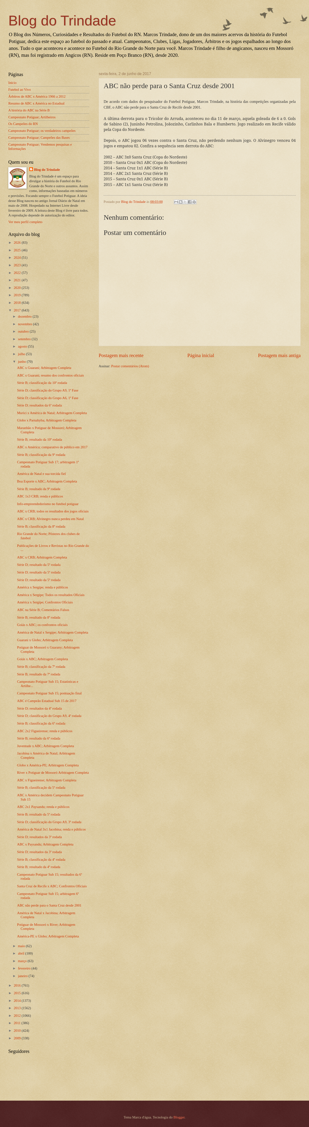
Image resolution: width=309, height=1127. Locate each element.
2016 (18, 985)
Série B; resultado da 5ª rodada (38, 814)
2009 (18, 1038)
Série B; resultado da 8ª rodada (38, 617)
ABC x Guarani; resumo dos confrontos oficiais (50, 375)
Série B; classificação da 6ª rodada (41, 723)
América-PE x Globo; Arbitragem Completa (48, 936)
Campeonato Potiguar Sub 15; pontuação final (49, 693)
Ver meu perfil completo (25, 222)
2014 (18, 1001)
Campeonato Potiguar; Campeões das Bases (39, 137)
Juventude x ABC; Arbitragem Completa (45, 746)
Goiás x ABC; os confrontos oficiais (42, 625)
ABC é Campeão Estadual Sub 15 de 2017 (47, 701)
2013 (18, 1008)
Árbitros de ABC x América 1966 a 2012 (37, 96)
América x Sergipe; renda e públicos (42, 587)
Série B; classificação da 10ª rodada (42, 383)
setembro (25, 339)
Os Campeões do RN (23, 124)
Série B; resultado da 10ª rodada (39, 439)
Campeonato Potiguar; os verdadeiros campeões (42, 131)
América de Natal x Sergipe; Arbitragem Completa (52, 632)
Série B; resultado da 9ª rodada (38, 489)
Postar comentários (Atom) (130, 366)
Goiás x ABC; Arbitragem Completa (42, 659)
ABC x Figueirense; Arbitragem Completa (46, 780)
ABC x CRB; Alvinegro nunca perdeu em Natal (50, 519)
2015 (18, 993)
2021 (18, 280)
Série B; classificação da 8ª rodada (41, 526)
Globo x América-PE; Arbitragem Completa (48, 765)
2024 (18, 257)
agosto (23, 346)
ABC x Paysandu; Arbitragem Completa (45, 844)
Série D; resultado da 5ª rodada (39, 565)
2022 (18, 273)
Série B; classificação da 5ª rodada (41, 787)
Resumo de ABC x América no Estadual (36, 103)
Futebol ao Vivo (19, 89)
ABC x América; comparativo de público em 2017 (52, 447)
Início (12, 83)
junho (22, 361)
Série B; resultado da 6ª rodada (38, 738)
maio (22, 946)
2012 (18, 1015)
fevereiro (24, 968)
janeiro (23, 976)
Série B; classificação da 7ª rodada (41, 667)
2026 (18, 242)
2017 (18, 310)
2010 (18, 1030)
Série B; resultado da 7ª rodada (38, 674)
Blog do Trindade (62, 21)
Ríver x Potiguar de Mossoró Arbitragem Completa (53, 772)
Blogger (179, 1117)
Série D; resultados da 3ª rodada (39, 837)
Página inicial (200, 355)
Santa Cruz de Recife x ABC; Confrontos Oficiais (52, 886)
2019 (18, 295)
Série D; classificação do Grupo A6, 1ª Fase (47, 398)
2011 (18, 1023)
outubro (23, 331)
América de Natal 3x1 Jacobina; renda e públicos (51, 829)
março (22, 961)
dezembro (25, 316)
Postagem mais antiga (279, 355)
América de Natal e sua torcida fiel (41, 474)
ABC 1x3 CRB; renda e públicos (40, 496)
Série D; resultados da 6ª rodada (39, 405)
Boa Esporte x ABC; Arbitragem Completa (47, 481)
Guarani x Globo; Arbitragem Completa (45, 640)
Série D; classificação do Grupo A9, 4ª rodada (49, 716)
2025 (18, 250)
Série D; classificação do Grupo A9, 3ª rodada (49, 822)
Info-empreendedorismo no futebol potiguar (48, 504)
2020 (18, 288)
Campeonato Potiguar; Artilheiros (32, 117)
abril (21, 953)
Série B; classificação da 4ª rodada (41, 859)
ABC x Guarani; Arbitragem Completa (44, 368)
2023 (18, 265)
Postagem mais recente (121, 355)
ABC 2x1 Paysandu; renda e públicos (43, 807)
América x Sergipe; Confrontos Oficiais (45, 602)
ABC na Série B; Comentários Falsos (43, 610)
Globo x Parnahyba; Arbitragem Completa (46, 420)
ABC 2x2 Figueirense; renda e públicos (44, 731)
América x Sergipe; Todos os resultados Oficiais (51, 595)
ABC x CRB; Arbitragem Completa (42, 557)
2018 (18, 303)
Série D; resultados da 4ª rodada (39, 708)
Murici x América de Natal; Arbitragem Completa (52, 413)
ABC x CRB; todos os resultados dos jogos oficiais (53, 511)
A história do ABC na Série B (29, 110)
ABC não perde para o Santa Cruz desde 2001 (49, 905)
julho (22, 354)
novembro (25, 324)
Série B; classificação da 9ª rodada (41, 455)
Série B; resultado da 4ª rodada (38, 867)
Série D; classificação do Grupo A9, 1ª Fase (47, 390)
